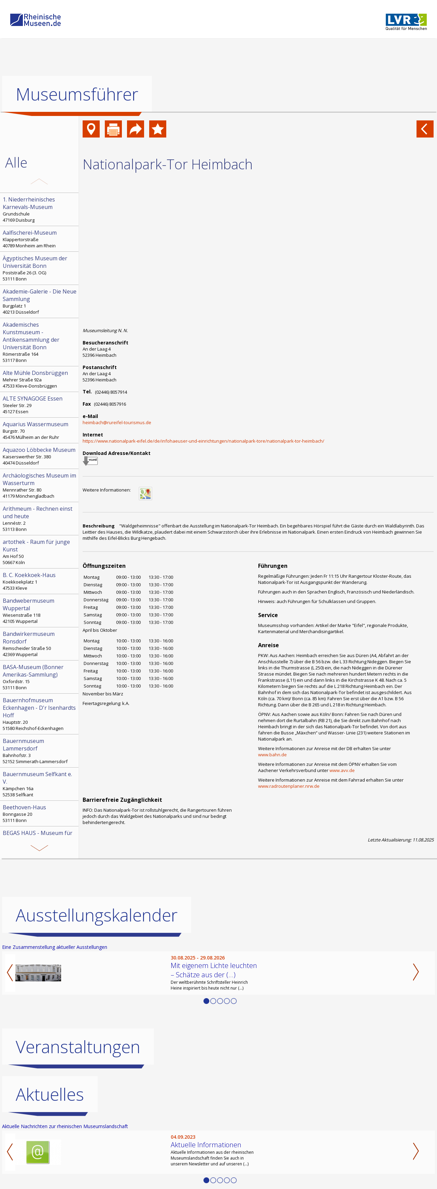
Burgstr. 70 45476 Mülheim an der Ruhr (40, 430)
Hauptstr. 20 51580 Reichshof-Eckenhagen (40, 713)
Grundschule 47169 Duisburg (40, 209)
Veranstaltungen (78, 1046)
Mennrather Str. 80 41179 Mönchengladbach (40, 485)
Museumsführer (77, 94)
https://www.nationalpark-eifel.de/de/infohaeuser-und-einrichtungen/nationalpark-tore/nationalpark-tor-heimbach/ (203, 441)
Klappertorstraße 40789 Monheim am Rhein (40, 239)
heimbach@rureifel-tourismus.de (117, 422)
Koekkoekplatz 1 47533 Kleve (40, 581)
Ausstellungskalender (97, 915)
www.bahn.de (272, 755)
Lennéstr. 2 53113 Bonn (40, 518)
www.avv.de (342, 770)
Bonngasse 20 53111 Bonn (40, 813)
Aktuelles (50, 1094)
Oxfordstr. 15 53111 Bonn (40, 677)
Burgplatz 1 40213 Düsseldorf (40, 301)
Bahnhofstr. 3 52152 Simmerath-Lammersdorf (40, 751)
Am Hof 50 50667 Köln (40, 551)
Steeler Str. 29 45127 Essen (40, 405)
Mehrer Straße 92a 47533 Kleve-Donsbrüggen (40, 379)
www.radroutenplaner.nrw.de (289, 786)
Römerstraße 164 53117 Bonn (40, 342)
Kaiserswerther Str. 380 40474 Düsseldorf (40, 456)
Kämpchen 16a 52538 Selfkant (40, 784)
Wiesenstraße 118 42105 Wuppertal (40, 610)
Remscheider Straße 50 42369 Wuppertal (40, 643)
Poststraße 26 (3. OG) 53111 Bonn (40, 268)
